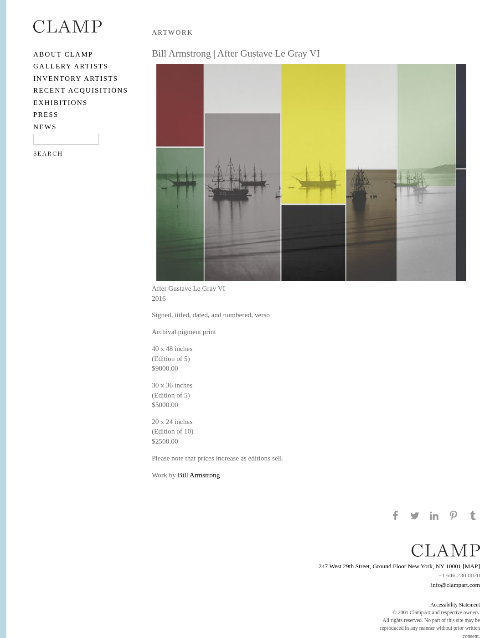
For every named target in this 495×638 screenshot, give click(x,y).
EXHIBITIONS (60, 102)
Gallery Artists (70, 66)
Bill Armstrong (199, 475)
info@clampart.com (455, 584)
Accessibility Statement (455, 604)
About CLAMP (63, 54)
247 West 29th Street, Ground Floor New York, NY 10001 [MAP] (399, 566)
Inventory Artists (75, 78)
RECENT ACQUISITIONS (80, 90)
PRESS (45, 114)
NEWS (45, 127)
